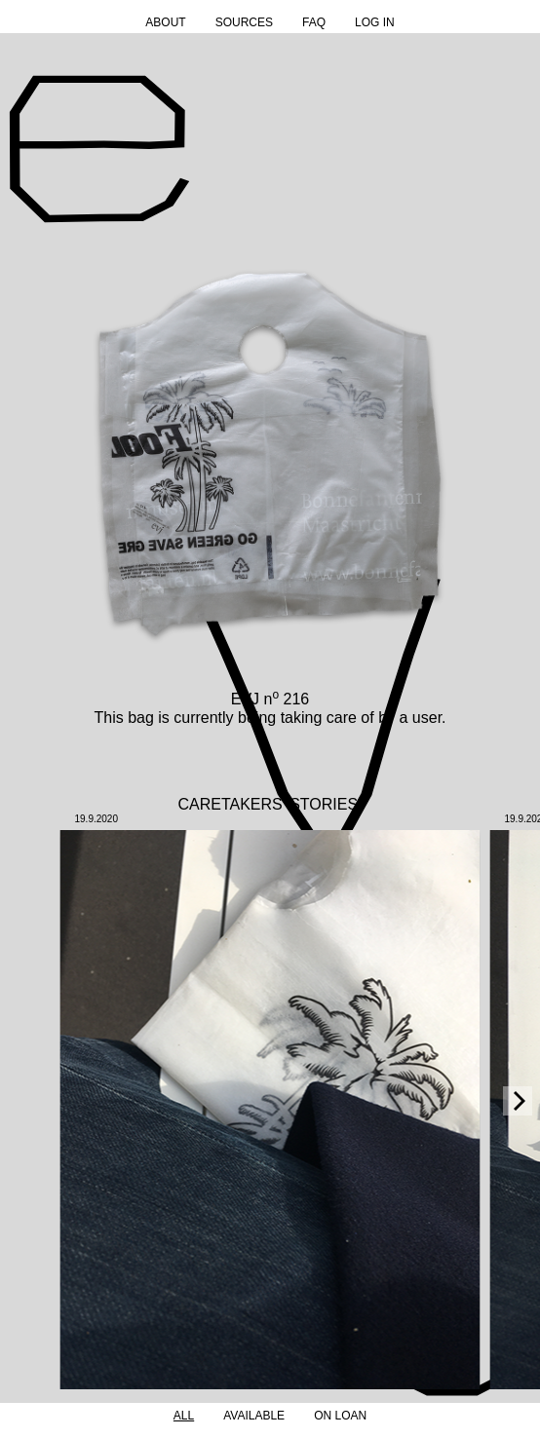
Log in (375, 22)
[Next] (517, 1101)
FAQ (314, 22)
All (184, 1415)
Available (254, 1415)
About (165, 22)
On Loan (340, 1415)
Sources (244, 22)
